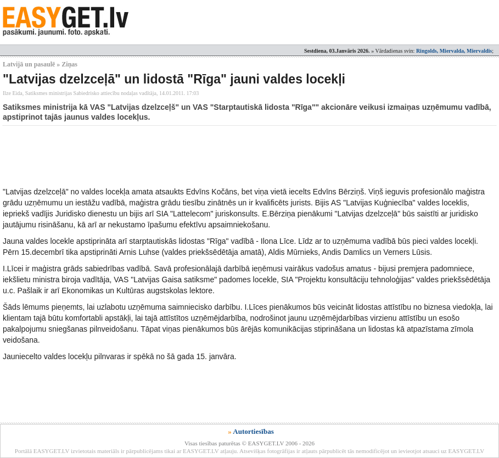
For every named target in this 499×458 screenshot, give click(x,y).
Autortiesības (253, 431)
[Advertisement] (202, 156)
